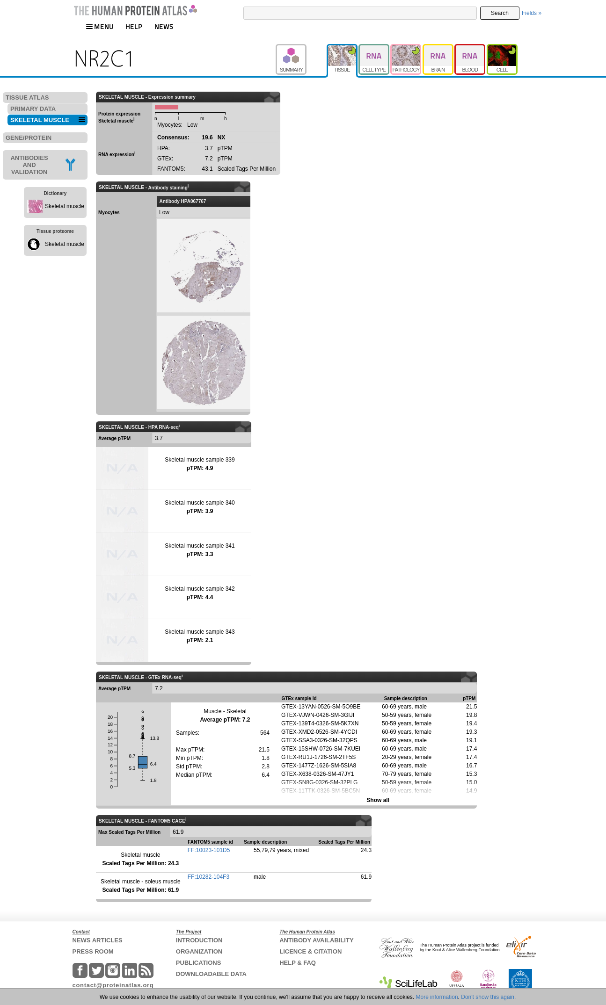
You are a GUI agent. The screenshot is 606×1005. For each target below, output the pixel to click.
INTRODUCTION (199, 940)
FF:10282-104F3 (208, 877)
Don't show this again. (488, 997)
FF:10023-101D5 (209, 850)
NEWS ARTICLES (98, 940)
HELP (133, 26)
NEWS (164, 26)
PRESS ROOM (93, 951)
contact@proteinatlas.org (113, 985)
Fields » (531, 13)
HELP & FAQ (297, 962)
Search (500, 13)
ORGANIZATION (199, 951)
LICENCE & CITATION (310, 951)
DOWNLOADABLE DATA (211, 973)
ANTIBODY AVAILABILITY (316, 940)
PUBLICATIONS (198, 962)
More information (437, 997)
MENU (100, 26)
